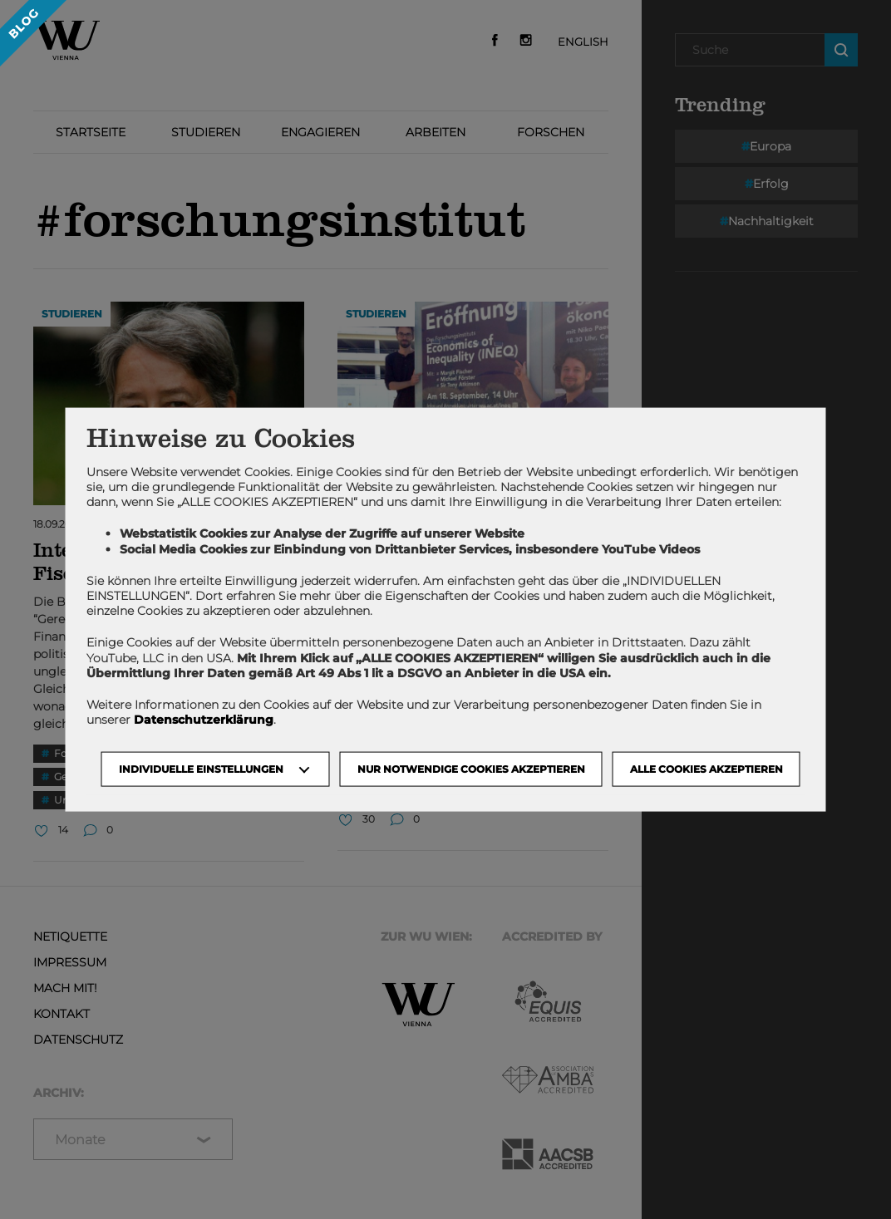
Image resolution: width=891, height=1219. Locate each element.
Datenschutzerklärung (203, 719)
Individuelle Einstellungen (201, 769)
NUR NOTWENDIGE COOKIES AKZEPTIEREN (471, 769)
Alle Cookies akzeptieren (706, 769)
